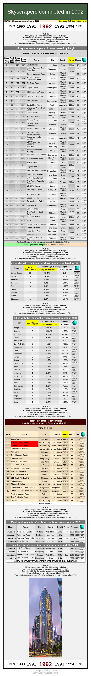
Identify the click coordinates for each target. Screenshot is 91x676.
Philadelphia (52, 171)
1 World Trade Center (19, 442)
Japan (63, 186)
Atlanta (52, 83)
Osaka (52, 186)
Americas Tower (33, 116)
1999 (77, 535)
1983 (77, 471)
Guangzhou (52, 155)
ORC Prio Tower (33, 186)
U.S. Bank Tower (18, 465)
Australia (63, 105)
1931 (77, 449)
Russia (51, 538)
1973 (77, 446)
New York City (52, 117)
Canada (63, 124)
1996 (77, 541)
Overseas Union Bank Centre (23, 487)
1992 (77, 459)
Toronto (44, 475)
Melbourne (52, 138)
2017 (77, 548)
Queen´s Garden (33, 228)
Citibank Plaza (32, 120)
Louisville (52, 194)
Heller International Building (34, 151)
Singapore (52, 69)
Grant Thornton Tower (35, 96)
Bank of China (32, 209)
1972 (77, 442)
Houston (44, 468)
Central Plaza (32, 65)
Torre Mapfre (32, 234)
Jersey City (52, 190)
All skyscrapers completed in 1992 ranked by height (45, 36)
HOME (7, 21)
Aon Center (15, 452)
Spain (63, 231)
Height (78, 21)
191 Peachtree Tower (35, 92)
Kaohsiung (52, 109)
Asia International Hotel (36, 155)
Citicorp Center (17, 500)
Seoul (52, 163)
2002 (77, 538)
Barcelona (52, 231)
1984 (77, 481)
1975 (77, 475)
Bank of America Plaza (36, 74)
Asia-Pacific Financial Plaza (35, 182)
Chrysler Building (18, 484)
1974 (77, 439)
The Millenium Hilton (35, 158)
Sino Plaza (31, 146)
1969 (77, 455)
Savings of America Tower (34, 238)
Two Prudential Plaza (19, 497)
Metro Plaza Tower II (35, 178)
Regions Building (33, 167)
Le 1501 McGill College (36, 225)
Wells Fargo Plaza (18, 471)
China (63, 65)
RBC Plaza (31, 205)
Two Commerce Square (36, 171)
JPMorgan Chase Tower (20, 468)
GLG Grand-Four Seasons (34, 143)
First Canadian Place (19, 474)
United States (63, 74)
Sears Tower (16, 439)
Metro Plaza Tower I (35, 175)
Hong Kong (52, 65)
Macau (52, 209)
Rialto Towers (22, 541)
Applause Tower (33, 217)
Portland (40, 532)
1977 (77, 501)
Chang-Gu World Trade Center (36, 109)
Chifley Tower (32, 112)
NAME (83, 66)
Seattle (44, 481)
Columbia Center (18, 481)
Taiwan (63, 109)
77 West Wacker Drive (36, 128)
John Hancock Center (19, 455)
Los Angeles (52, 101)
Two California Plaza (35, 101)
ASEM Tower (32, 163)
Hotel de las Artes (34, 231)
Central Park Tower (34, 105)
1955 (72, 538)
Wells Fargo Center (24, 532)
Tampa (52, 167)
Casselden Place (33, 198)
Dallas (52, 74)
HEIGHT (84, 64)
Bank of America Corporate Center (34, 78)
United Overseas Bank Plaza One (36, 69)
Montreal (52, 124)
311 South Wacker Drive (21, 478)
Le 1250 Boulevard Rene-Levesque (34, 133)
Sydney (52, 113)
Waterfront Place (23, 535)
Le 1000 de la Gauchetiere (32, 124)
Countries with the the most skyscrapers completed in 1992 (45, 40)
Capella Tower (32, 88)
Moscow (40, 538)
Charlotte (52, 79)
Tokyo (52, 201)
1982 (77, 468)
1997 (77, 558)
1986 (77, 488)
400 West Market (34, 194)
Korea (63, 163)
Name (84, 21)
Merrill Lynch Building (35, 189)
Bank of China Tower (19, 461)
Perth (52, 105)
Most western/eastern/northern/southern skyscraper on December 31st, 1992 (45, 44)
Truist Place (31, 221)
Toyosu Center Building (36, 201)
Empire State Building (19, 449)
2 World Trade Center (19, 446)
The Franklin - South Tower (35, 213)
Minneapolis (52, 88)
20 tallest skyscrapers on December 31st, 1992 (45, 42)
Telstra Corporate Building (34, 138)
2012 (77, 555)
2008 (77, 532)
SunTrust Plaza (33, 83)
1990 (77, 462)
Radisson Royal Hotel (25, 538)
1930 (77, 484)
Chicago (52, 97)
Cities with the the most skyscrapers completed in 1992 (45, 38)
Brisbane (39, 535)
